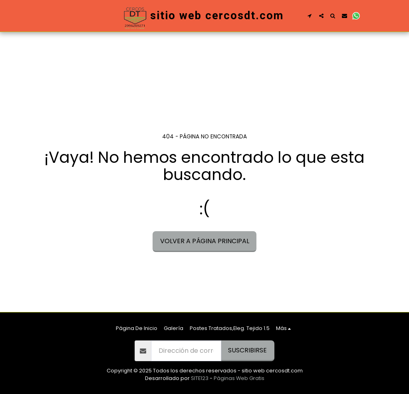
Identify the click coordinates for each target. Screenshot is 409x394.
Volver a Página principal (204, 241)
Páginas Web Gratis (239, 378)
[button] (309, 15)
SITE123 (199, 378)
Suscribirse (247, 350)
